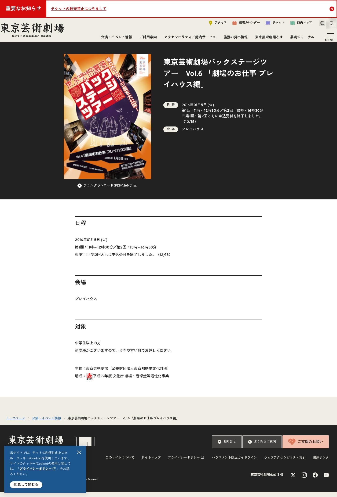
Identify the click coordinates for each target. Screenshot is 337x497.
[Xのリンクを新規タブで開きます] (293, 480)
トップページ (15, 423)
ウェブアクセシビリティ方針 (285, 463)
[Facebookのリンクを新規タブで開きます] (315, 480)
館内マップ (294, 25)
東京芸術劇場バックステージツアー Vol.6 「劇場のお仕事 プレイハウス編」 (123, 423)
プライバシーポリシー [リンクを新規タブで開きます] (35, 469)
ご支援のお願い (305, 447)
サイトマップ (151, 463)
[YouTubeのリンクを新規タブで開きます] (326, 480)
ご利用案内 (146, 39)
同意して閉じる (26, 484)
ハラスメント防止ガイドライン (234, 463)
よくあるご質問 (262, 447)
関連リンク (321, 463)
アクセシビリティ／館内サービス (188, 39)
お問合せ (227, 447)
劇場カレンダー (239, 25)
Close (332, 8)
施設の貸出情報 (234, 39)
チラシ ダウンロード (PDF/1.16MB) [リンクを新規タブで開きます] (108, 190)
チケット (268, 25)
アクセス (211, 24)
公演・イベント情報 (114, 39)
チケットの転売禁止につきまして (78, 9)
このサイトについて (119, 463)
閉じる (79, 452)
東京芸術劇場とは (267, 39)
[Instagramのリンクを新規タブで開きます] (304, 480)
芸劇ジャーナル (300, 39)
